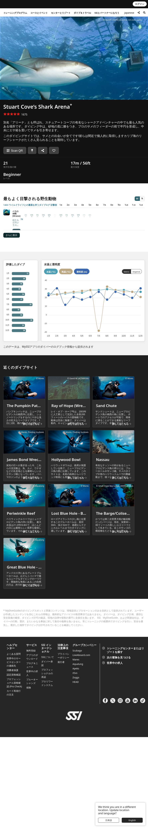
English (132, 820)
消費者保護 (12, 761)
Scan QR (15, 150)
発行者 (61, 752)
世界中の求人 (113, 754)
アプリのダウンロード (32, 747)
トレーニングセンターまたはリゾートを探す (123, 741)
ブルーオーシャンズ (32, 772)
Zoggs (76, 768)
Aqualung (78, 754)
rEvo (75, 763)
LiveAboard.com (81, 746)
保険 (28, 778)
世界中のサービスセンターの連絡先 (14, 753)
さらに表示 (11, 220)
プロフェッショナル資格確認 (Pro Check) (14, 773)
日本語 (108, 820)
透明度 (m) (81, 257)
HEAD (76, 772)
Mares (76, 750)
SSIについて (47, 748)
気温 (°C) (66, 257)
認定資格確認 (14, 765)
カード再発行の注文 (14, 783)
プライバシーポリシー (63, 746)
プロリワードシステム (47, 774)
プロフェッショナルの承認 (47, 764)
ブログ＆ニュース (32, 756)
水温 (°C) (50, 257)
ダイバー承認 (47, 754)
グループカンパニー (84, 736)
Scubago (77, 741)
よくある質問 (14, 744)
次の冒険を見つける (117, 748)
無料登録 (31, 741)
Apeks (76, 759)
